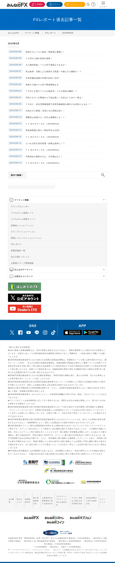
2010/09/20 (15, 104)
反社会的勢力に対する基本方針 (91, 499)
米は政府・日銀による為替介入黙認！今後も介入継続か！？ (53, 71)
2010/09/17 (15, 110)
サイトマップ (102, 499)
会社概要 (11, 499)
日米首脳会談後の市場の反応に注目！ (43, 78)
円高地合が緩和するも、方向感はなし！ (44, 156)
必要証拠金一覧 (18, 250)
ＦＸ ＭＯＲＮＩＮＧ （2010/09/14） (43, 150)
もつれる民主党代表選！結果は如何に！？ (45, 143)
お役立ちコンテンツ (23, 276)
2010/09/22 (15, 91)
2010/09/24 (15, 78)
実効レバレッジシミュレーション (26, 238)
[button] (101, 200)
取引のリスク (19, 499)
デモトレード (75, 4)
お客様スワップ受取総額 (22, 263)
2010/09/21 (15, 97)
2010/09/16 (15, 117)
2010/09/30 (15, 52)
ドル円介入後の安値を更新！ (39, 58)
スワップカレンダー (20, 206)
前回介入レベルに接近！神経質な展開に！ (45, 52)
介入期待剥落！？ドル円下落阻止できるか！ (46, 65)
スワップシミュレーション (23, 232)
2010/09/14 (15, 143)
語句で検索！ (17, 175)
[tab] (57, 200)
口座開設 (37, 4)
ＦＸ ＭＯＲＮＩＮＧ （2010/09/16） (43, 124)
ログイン (54, 4)
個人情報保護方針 (35, 499)
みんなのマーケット (23, 269)
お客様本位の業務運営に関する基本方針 (46, 499)
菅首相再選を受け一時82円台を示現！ (43, 130)
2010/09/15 (15, 130)
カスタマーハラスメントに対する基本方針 (62, 499)
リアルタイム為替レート (22, 213)
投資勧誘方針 (27, 499)
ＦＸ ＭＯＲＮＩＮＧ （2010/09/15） (43, 137)
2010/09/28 (15, 65)
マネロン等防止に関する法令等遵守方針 (76, 499)
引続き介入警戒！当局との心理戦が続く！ (45, 111)
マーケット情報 (21, 200)
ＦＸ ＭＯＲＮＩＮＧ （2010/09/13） (43, 163)
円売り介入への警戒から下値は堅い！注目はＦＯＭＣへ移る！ (54, 97)
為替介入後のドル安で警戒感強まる (42, 85)
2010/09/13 (15, 156)
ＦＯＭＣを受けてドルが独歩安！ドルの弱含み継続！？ (51, 91)
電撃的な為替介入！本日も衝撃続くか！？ (45, 117)
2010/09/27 (15, 71)
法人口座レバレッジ (20, 257)
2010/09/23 (15, 84)
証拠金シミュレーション (22, 225)
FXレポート (16, 244)
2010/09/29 (15, 58)
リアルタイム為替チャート (23, 219)
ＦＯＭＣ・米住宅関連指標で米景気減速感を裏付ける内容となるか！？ (59, 104)
